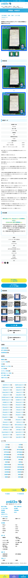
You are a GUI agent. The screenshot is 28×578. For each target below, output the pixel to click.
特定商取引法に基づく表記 (5, 563)
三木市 (7, 444)
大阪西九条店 (4, 348)
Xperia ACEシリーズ (20, 432)
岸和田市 (21, 472)
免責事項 (11, 563)
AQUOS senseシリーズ (20, 385)
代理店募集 (16, 510)
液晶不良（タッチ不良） (7, 366)
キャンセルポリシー (16, 563)
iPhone (4, 524)
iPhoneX (20, 417)
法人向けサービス (6, 520)
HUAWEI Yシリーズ (7, 402)
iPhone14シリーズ (20, 407)
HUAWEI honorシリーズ (7, 397)
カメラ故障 (4, 368)
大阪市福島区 (20, 469)
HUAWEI (4, 530)
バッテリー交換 (17, 15)
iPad (16, 524)
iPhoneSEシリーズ (7, 417)
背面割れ (17, 544)
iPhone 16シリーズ (20, 402)
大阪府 (4, 560)
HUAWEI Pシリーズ (20, 399)
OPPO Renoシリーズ (21, 427)
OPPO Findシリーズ (7, 424)
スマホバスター (13, 566)
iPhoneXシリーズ (7, 422)
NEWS (15, 512)
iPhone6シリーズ (20, 412)
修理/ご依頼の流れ (18, 506)
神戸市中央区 (7, 449)
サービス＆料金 (4, 516)
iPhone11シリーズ (7, 404)
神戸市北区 (7, 452)
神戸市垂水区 (20, 452)
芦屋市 (20, 459)
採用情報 (3, 510)
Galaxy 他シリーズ (20, 394)
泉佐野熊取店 (5, 352)
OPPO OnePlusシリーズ (20, 424)
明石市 (20, 447)
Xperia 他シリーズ (20, 437)
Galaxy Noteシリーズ (7, 392)
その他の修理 (5, 549)
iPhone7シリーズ (7, 414)
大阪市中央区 (7, 464)
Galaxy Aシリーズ (7, 390)
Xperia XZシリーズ (7, 434)
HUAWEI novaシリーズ (7, 399)
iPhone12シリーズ (20, 404)
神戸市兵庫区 (20, 449)
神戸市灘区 (20, 454)
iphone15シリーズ (7, 409)
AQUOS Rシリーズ (7, 385)
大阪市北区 (20, 464)
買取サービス (17, 518)
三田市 (21, 444)
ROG (3, 532)
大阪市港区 (7, 469)
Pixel (3, 526)
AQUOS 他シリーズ (20, 387)
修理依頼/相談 (23, 576)
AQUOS (4, 528)
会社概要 (16, 508)
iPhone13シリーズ (7, 407)
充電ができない (5, 377)
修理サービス (5, 518)
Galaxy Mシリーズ (20, 390)
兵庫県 (9, 15)
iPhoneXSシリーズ (20, 419)
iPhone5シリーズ (20, 409)
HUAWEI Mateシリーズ (20, 397)
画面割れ (4, 359)
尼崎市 (12, 15)
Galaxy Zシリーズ (7, 394)
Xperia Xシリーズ (20, 434)
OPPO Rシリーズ (7, 429)
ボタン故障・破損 (5, 375)
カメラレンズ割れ (5, 370)
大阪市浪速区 (20, 467)
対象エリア (3, 558)
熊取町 (7, 477)
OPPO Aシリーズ (20, 422)
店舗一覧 (3, 552)
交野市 (21, 462)
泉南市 (20, 474)
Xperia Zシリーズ (7, 437)
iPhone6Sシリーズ (7, 412)
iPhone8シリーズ (4, 17)
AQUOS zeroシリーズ (7, 387)
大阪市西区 (7, 472)
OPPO (16, 532)
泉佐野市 (7, 474)
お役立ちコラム (4, 514)
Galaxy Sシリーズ (20, 392)
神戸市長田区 (20, 457)
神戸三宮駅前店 (4, 15)
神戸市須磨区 (7, 459)
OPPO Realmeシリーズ (7, 427)
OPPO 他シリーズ (20, 429)
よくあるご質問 (4, 508)
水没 (3, 364)
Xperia (16, 528)
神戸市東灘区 (7, 454)
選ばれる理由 (4, 506)
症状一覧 (3, 535)
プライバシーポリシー (23, 563)
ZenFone (17, 530)
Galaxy (16, 526)
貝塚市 (20, 477)
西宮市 (7, 462)
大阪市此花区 (7, 467)
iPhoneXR (7, 419)
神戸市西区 (7, 457)
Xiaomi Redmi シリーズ (7, 432)
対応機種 (3, 523)
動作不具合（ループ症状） (7, 373)
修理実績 (3, 512)
